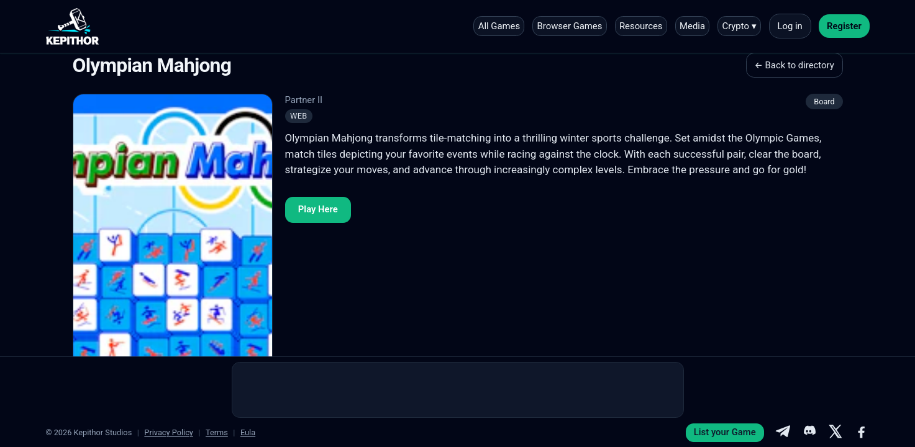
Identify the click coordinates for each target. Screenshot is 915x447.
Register (844, 26)
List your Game (725, 432)
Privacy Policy (168, 432)
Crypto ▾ (739, 26)
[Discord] (809, 432)
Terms (217, 432)
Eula (247, 432)
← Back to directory (794, 65)
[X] (835, 432)
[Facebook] (862, 432)
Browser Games (570, 26)
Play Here (318, 209)
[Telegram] (783, 432)
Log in (789, 26)
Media (692, 26)
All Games (499, 26)
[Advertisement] (458, 390)
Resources (641, 26)
